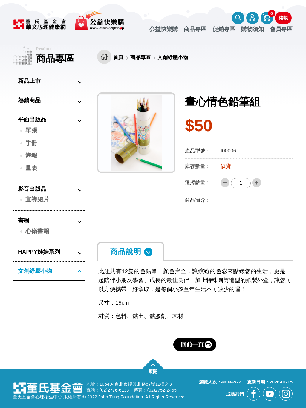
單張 (31, 130)
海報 (31, 155)
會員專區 (252, 18)
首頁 (119, 58)
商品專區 (195, 29)
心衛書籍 (37, 231)
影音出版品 (32, 189)
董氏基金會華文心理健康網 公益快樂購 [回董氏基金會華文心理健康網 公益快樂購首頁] (72, 20)
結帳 (283, 17)
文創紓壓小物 (35, 271)
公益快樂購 (163, 29)
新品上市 (29, 81)
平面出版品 (32, 119)
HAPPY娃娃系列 (39, 252)
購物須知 (252, 29)
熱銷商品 (29, 100)
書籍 (23, 220)
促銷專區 (223, 29)
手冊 (31, 143)
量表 (31, 168)
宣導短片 (37, 199)
